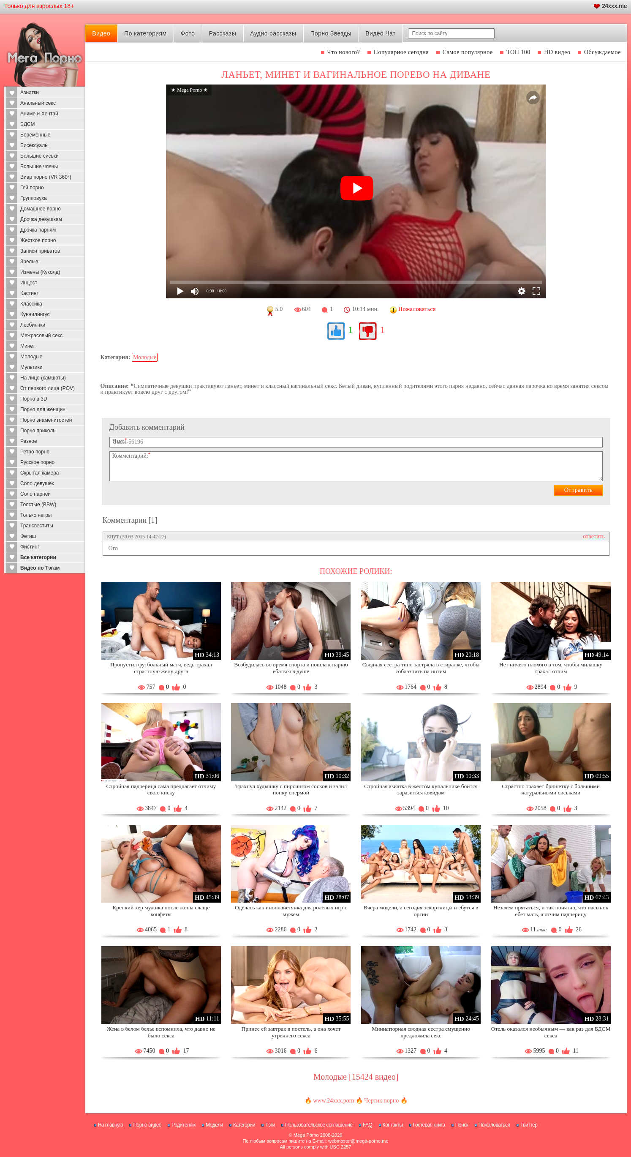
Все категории (38, 557)
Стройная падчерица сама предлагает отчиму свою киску (161, 789)
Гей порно (32, 188)
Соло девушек (37, 483)
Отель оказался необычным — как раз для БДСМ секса (551, 1032)
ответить (594, 536)
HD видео (557, 52)
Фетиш (28, 536)
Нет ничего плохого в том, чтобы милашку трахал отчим (550, 667)
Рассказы (222, 33)
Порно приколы (38, 431)
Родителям (183, 1125)
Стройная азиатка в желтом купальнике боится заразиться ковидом (420, 789)
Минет (27, 346)
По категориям (145, 33)
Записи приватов (40, 251)
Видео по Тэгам (40, 568)
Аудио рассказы (273, 33)
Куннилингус (35, 314)
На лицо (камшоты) (43, 378)
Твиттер (529, 1125)
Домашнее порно (40, 209)
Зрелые (29, 262)
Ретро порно (34, 452)
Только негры (36, 515)
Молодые (31, 357)
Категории (244, 1125)
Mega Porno (306, 1135)
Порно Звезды (330, 33)
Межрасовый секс (41, 335)
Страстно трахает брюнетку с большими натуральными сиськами (551, 789)
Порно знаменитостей (46, 420)
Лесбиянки (32, 325)
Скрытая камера (39, 473)
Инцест (28, 283)
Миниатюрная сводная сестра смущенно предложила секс (421, 1032)
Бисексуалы (34, 145)
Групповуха (33, 198)
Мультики (31, 367)
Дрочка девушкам (41, 219)
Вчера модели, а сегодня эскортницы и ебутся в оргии (421, 910)
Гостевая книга (429, 1125)
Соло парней (35, 494)
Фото (188, 33)
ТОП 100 (518, 52)
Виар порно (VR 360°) (45, 177)
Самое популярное (468, 52)
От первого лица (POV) (47, 388)
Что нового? (343, 52)
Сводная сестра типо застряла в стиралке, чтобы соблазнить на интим (421, 667)
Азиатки (29, 93)
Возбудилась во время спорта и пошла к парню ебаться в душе (291, 667)
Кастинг (29, 293)
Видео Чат (380, 33)
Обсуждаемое (602, 52)
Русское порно (37, 462)
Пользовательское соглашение (318, 1125)
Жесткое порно (38, 240)
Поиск (461, 1125)
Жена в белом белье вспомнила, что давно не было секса (161, 1032)
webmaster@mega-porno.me (358, 1140)
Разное (28, 441)
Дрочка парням (38, 230)
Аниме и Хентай (39, 114)
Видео (101, 33)
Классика (31, 304)
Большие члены (39, 166)
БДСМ (27, 124)
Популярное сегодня (401, 52)
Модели (214, 1125)
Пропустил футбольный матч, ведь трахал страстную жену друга (161, 667)
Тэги (270, 1125)
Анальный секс (38, 103)
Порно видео (147, 1125)
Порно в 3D (33, 399)
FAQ (368, 1125)
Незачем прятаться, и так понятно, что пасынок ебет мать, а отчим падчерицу (550, 910)
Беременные (35, 135)
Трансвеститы (36, 526)
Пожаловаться (494, 1125)
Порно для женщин (42, 409)
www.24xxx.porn (333, 1100)
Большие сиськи (39, 156)
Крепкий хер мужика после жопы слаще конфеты (160, 910)
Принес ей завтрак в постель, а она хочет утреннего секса (291, 1032)
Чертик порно (381, 1100)
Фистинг (29, 547)
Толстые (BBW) (38, 505)
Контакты (393, 1125)
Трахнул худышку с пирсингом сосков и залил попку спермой (291, 789)
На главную (110, 1125)
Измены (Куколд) (40, 272)
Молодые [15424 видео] (355, 1076)
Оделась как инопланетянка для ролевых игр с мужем (291, 910)
